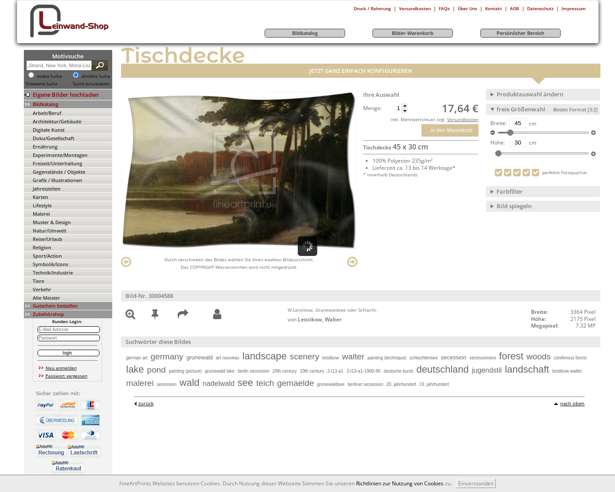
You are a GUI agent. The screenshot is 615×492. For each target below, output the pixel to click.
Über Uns (467, 8)
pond (156, 369)
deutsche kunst (398, 371)
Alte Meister (46, 297)
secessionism (483, 357)
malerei (140, 383)
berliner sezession (365, 384)
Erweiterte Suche (41, 84)
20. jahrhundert (401, 384)
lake (135, 369)
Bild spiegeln (514, 206)
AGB (514, 8)
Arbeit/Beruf (47, 113)
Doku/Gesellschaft (53, 138)
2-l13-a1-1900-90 (363, 371)
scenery (304, 356)
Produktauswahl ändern (530, 94)
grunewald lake (220, 371)
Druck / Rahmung (372, 8)
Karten (40, 197)
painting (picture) (185, 371)
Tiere (38, 281)
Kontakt (493, 8)
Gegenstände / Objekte (59, 171)
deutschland (442, 369)
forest (511, 356)
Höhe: (497, 142)
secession (454, 357)
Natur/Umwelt (49, 230)
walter (353, 356)
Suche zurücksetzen (91, 84)
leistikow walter (567, 371)
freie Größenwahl (547, 109)
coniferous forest (570, 357)
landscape (265, 356)
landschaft (527, 369)
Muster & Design (52, 222)
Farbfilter (510, 191)
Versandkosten (415, 8)
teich (265, 383)
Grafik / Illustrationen (57, 180)
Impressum (574, 8)
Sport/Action (47, 255)
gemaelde (295, 383)
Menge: (372, 108)
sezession (166, 384)
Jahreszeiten (47, 188)
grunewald (199, 357)
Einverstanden (476, 483)
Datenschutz (540, 8)
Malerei (41, 213)
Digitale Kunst (49, 129)
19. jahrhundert (434, 384)
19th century (312, 371)
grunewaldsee (331, 384)
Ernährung (45, 146)
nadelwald (219, 383)
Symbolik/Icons (50, 264)
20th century (285, 371)
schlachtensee (424, 357)
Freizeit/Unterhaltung (57, 163)
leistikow (330, 357)
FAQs (444, 8)
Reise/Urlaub (47, 239)
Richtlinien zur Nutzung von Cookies (400, 483)
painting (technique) (387, 357)
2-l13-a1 (335, 371)
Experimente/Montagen (60, 155)
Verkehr (42, 289)
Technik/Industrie (53, 272)
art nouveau (227, 357)
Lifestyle (42, 205)
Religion (42, 247)
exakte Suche (49, 76)
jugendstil (487, 370)
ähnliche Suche (96, 76)
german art (137, 357)
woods (539, 356)
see (245, 382)
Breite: (498, 123)
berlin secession (254, 371)
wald (189, 382)
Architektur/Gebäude (57, 121)
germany (167, 356)
